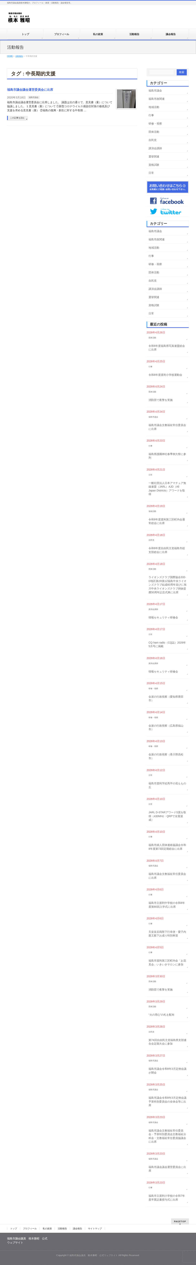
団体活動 (154, 131)
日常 (151, 172)
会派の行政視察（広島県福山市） (166, 727)
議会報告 (77, 1228)
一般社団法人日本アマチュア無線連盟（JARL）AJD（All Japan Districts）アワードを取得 (167, 488)
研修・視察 (155, 123)
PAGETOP (180, 1221)
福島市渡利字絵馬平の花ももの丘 (167, 785)
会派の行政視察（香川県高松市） (166, 756)
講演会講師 (155, 148)
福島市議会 (33, 97)
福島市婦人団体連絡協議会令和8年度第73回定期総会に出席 (167, 846)
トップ (13, 1228)
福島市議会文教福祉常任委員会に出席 (167, 427)
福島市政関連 (157, 98)
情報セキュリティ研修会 (163, 617)
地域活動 (154, 107)
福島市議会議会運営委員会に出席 (30, 89)
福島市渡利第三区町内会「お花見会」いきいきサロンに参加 (167, 962)
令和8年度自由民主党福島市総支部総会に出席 (167, 550)
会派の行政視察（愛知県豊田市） (166, 698)
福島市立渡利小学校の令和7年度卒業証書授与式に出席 (167, 1197)
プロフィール (30, 1228)
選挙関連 (154, 156)
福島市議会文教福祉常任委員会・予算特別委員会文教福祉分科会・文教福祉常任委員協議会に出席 (167, 1136)
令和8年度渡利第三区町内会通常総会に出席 (167, 521)
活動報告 (62, 1228)
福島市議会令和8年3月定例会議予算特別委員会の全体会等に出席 (167, 1101)
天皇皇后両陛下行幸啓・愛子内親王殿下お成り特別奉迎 (167, 933)
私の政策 (47, 1228)
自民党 (153, 140)
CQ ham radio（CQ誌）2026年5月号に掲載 (167, 644)
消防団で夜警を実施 (161, 399)
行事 (151, 115)
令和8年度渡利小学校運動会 (165, 374)
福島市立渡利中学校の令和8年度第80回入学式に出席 (167, 904)
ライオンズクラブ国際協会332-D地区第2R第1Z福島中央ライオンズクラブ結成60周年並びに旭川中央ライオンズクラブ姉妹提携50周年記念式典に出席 (167, 585)
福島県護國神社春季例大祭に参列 (167, 455)
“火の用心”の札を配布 (161, 1014)
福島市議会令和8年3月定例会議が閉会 (167, 1070)
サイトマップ (95, 1228)
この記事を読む (17, 118)
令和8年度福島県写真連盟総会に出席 (167, 347)
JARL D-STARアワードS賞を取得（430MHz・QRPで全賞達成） (167, 816)
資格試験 (154, 164)
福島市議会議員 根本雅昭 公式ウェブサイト (93, 1255)
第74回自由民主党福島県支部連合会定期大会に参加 (167, 1041)
